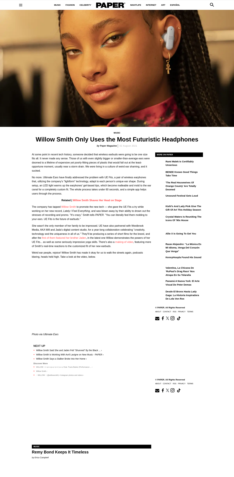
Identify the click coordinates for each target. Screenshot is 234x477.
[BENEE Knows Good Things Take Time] (160, 174)
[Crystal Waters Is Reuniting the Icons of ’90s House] (160, 219)
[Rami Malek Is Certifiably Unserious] (160, 164)
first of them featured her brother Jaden (64, 238)
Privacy (181, 312)
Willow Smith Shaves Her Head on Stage (97, 200)
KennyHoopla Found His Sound (183, 257)
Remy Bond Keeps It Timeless (60, 452)
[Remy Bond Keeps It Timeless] (91, 415)
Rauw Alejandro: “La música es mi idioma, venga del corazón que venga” (183, 248)
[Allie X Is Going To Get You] (160, 236)
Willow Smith (68, 206)
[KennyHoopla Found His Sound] (160, 260)
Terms (190, 312)
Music (57, 5)
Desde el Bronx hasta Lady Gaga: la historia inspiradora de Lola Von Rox (182, 295)
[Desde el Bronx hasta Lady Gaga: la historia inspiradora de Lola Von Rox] (160, 294)
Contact (167, 312)
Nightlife (135, 5)
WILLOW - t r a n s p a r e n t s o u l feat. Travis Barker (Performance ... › (64, 367)
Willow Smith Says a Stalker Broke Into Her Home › (61, 358)
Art (163, 5)
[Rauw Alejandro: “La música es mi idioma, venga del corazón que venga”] (160, 246)
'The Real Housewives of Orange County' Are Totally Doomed (181, 186)
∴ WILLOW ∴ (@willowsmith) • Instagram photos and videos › (60, 375)
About (158, 312)
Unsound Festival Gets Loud (182, 195)
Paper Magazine (108, 146)
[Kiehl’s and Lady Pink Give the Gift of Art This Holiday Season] (160, 208)
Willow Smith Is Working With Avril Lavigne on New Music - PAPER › (70, 354)
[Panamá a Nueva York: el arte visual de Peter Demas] (160, 283)
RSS (174, 312)
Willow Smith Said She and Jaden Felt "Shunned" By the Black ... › (69, 350)
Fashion (70, 5)
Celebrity (85, 5)
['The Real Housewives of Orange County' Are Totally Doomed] (160, 185)
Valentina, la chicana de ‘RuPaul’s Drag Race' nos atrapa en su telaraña (180, 271)
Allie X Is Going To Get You (181, 233)
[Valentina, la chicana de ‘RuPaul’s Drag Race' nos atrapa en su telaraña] (160, 270)
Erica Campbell (42, 457)
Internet (151, 5)
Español (175, 5)
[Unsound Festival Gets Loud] (160, 198)
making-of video (124, 242)
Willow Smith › (41, 371)
